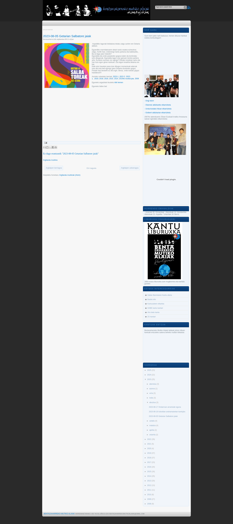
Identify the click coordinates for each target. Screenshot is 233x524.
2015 (111, 79)
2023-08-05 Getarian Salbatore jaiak (67, 36)
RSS (189, 7)
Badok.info (151, 299)
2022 (149, 439)
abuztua (152, 402)
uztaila (152, 421)
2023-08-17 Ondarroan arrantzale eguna (165, 407)
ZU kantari (151, 317)
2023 (149, 379)
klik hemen (119, 82)
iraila (151, 398)
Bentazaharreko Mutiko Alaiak (59, 514)
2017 (149, 462)
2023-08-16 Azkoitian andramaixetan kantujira (167, 412)
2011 (149, 490)
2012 (149, 485)
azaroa (152, 389)
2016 (106, 79)
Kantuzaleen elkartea (155, 304)
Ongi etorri (149, 101)
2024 (149, 375)
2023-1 (115, 76)
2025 (149, 370)
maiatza (152, 425)
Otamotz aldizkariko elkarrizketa (158, 105)
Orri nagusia (91, 168)
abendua (153, 384)
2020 (149, 448)
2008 (137, 79)
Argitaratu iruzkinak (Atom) (69, 175)
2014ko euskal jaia (126, 79)
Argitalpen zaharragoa (129, 168)
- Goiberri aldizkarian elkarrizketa (157, 113)
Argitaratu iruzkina (50, 160)
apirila (152, 430)
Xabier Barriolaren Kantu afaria (159, 295)
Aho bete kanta (153, 312)
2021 (149, 444)
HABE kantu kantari (155, 308)
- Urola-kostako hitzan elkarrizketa (157, 109)
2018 (101, 79)
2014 (116, 79)
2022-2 (122, 76)
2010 (149, 495)
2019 (96, 79)
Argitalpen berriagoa (54, 168)
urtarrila (152, 435)
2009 (149, 499)
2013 (149, 481)
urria (151, 393)
